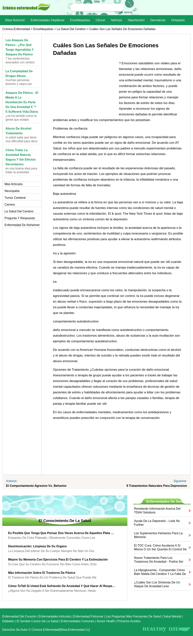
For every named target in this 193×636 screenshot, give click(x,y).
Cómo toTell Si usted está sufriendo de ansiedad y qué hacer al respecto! (62, 586)
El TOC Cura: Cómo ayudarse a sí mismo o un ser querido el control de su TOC (160, 547)
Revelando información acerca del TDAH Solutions (157, 510)
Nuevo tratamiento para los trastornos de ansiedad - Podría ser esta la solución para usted (158, 560)
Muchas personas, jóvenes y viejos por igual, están (18, 83)
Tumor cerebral (15, 197)
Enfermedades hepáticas (47, 20)
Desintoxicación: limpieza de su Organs (37, 546)
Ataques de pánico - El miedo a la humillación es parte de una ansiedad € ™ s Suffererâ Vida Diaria (21, 102)
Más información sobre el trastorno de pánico (41, 572)
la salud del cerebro (71, 29)
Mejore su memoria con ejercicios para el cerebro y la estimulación (58, 559)
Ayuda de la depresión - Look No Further (157, 522)
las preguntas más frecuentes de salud (133, 616)
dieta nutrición (15, 20)
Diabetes (8, 621)
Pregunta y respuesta (20, 218)
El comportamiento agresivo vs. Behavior (36, 485)
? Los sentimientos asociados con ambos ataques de (20, 62)
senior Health (106, 621)
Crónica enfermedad (16, 29)
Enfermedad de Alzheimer (22, 225)
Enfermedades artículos (55, 616)
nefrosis (116, 20)
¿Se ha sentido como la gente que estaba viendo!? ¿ (21, 119)
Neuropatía (12, 191)
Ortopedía (178, 20)
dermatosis (158, 20)
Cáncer (100, 20)
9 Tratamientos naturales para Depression (156, 485)
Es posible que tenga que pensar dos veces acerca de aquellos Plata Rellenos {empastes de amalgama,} (62, 533)
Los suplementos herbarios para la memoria (158, 535)
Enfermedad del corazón (19, 616)
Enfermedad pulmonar (88, 616)
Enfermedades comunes (77, 621)
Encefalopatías (80, 20)
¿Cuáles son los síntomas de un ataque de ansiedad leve (157, 584)
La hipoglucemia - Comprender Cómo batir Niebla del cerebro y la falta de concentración (160, 572)
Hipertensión (136, 20)
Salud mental (172, 616)
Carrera (10, 204)
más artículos (14, 184)
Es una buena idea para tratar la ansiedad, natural (21, 172)
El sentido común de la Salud (37, 621)
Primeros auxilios (129, 621)
